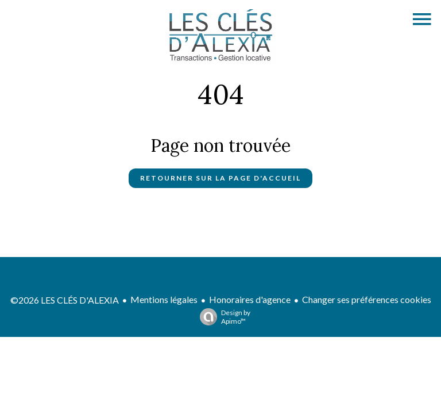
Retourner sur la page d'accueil (220, 178)
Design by (222, 316)
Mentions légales (164, 299)
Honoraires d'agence (250, 299)
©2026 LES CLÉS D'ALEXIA (64, 299)
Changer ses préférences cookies (366, 299)
